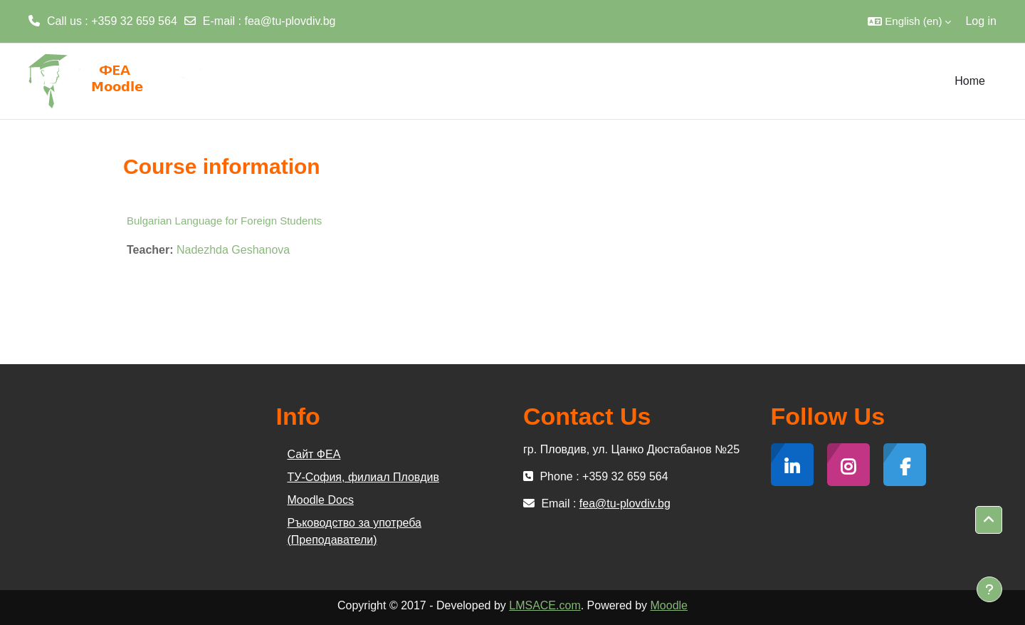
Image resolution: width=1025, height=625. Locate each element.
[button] (909, 21)
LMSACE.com (544, 605)
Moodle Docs (321, 500)
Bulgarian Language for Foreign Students (224, 221)
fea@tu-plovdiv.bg (290, 21)
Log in (981, 21)
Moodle (669, 605)
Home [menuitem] (970, 81)
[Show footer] (989, 589)
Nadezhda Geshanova (233, 250)
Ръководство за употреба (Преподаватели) (354, 531)
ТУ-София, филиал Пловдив (363, 477)
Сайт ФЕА (314, 454)
